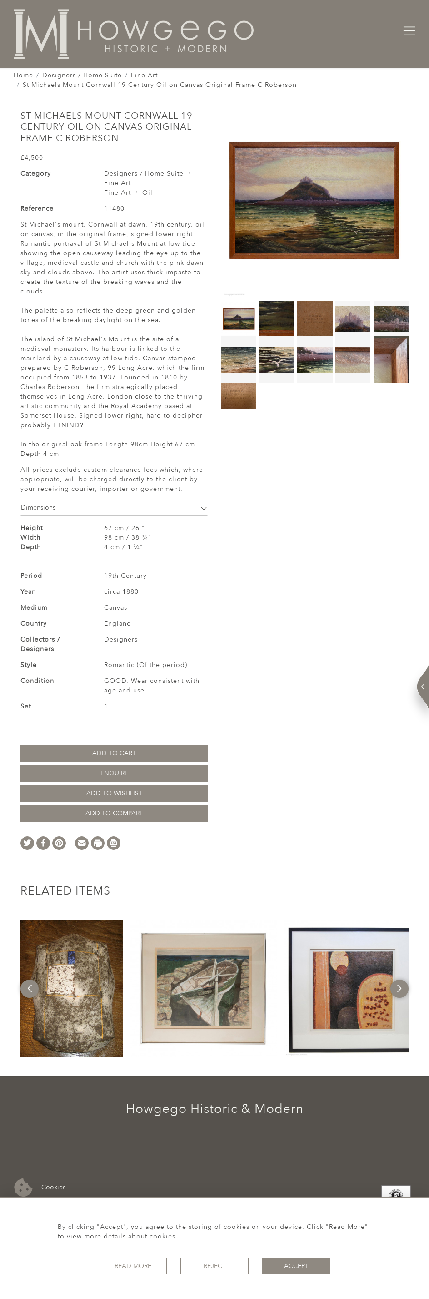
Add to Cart (114, 753)
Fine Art (144, 75)
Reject (215, 1266)
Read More (133, 1266)
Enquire (114, 773)
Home (23, 75)
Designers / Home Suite (82, 75)
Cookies (39, 1187)
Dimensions (114, 507)
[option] (71, 988)
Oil (147, 192)
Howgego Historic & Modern (215, 1108)
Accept (296, 1266)
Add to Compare (114, 813)
